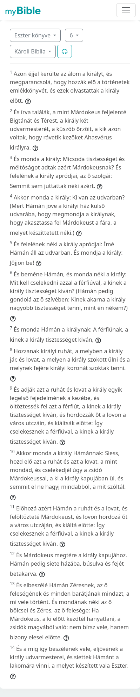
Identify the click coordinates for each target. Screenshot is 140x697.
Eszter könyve (33, 35)
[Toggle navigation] (126, 10)
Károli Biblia (30, 51)
